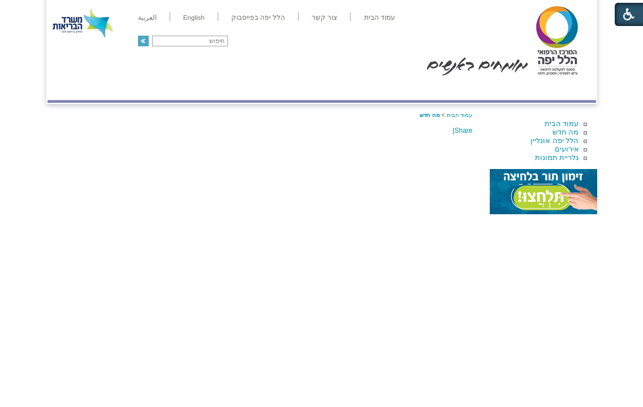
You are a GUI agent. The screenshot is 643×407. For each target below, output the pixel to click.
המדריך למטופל (360, 88)
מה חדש (566, 132)
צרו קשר (66, 88)
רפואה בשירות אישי (198, 88)
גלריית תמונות (557, 157)
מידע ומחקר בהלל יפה (284, 88)
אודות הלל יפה (426, 88)
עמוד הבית (562, 123)
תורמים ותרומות (122, 88)
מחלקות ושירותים (495, 88)
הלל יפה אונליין (554, 140)
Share (463, 131)
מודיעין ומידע (563, 88)
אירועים (567, 149)
